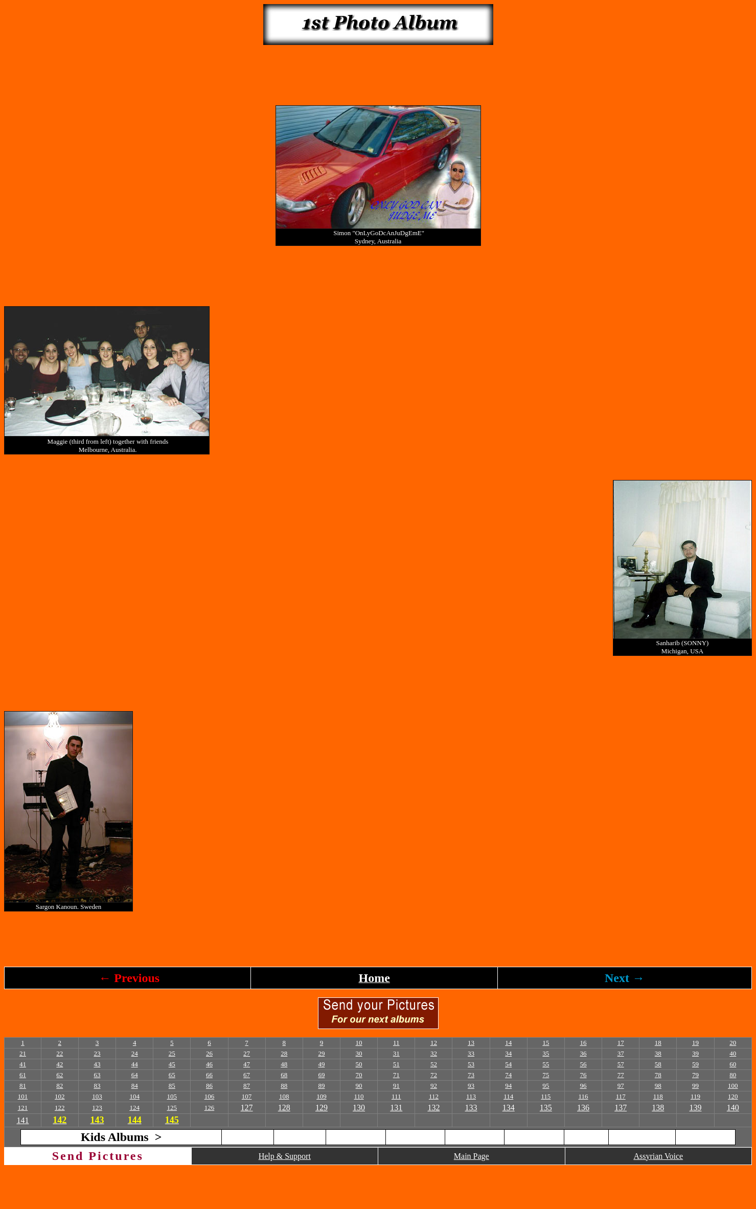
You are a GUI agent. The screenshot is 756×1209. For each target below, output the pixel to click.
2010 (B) (587, 1136)
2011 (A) (642, 1136)
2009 (475, 1136)
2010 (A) (534, 1136)
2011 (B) (705, 1136)
